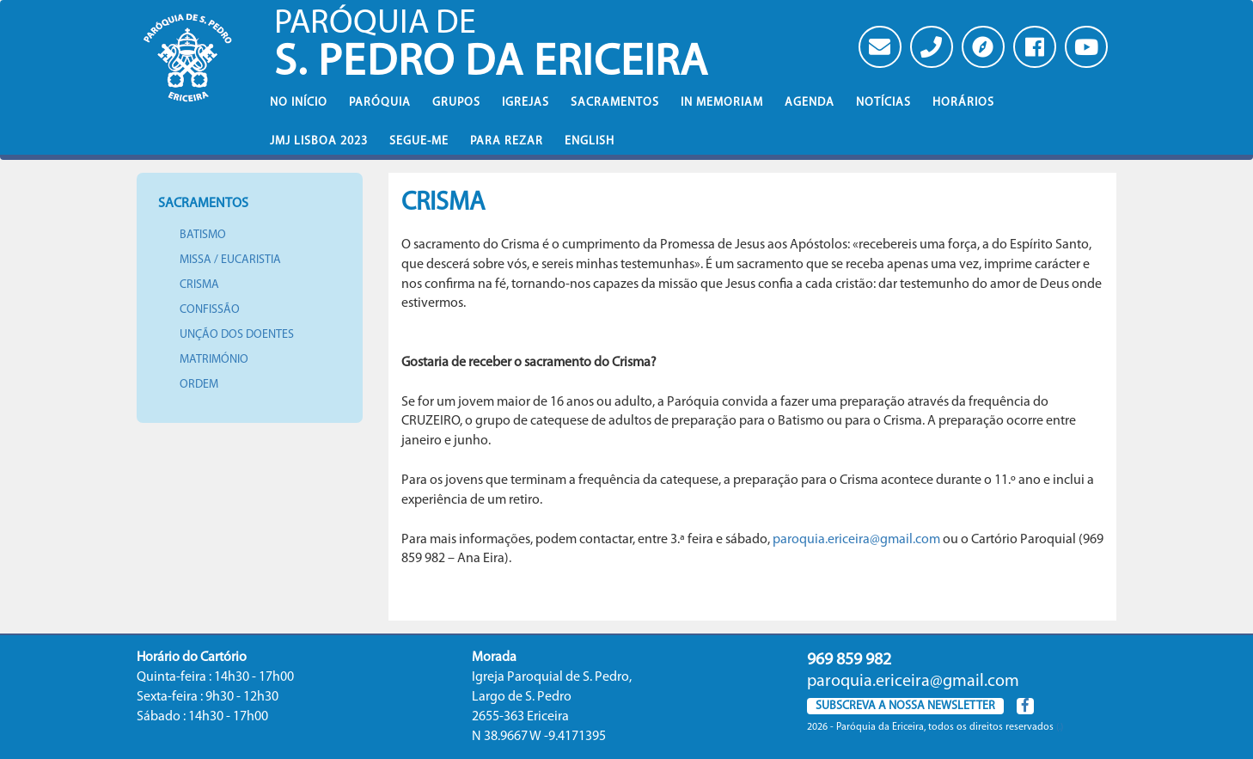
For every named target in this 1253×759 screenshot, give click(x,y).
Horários (963, 102)
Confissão (210, 309)
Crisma (199, 285)
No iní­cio (298, 102)
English (589, 141)
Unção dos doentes (237, 334)
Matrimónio (214, 359)
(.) (1059, 727)
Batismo (203, 235)
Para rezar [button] (506, 141)
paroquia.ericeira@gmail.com (856, 540)
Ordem (199, 384)
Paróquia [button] (380, 102)
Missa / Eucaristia (230, 260)
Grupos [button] (456, 102)
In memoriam (722, 102)
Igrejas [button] (525, 102)
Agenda (809, 102)
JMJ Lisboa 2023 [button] (319, 141)
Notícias (883, 102)
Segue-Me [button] (419, 141)
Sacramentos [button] (615, 102)
